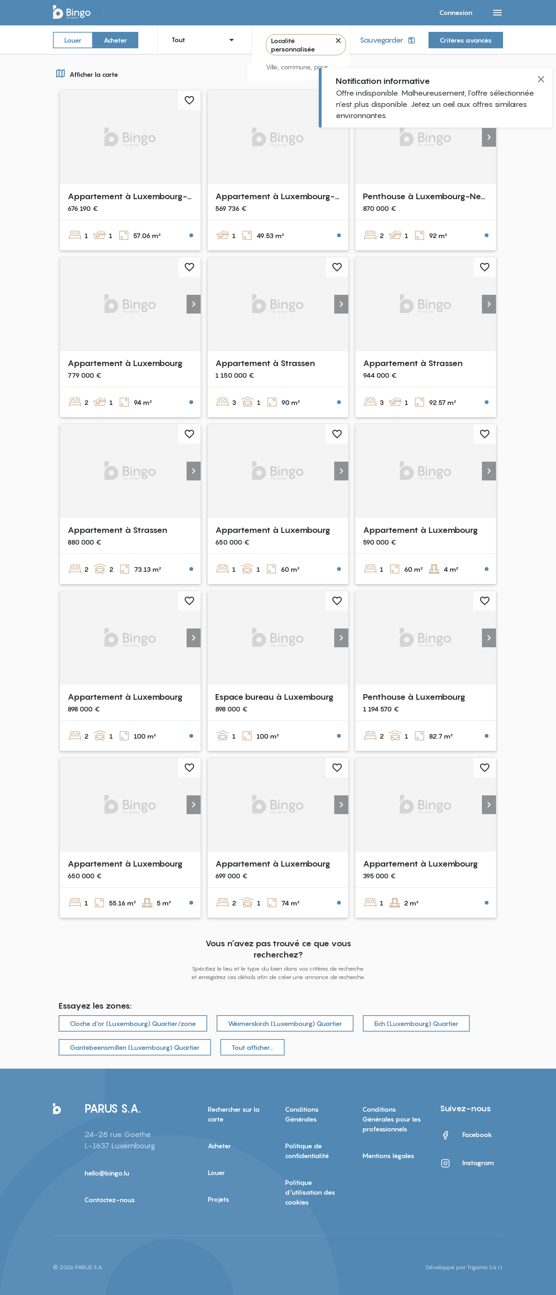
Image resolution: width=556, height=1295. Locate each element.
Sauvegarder (388, 40)
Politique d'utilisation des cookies (310, 1192)
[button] (489, 137)
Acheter (115, 39)
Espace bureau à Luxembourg (274, 697)
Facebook (466, 1135)
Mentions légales (388, 1156)
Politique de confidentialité (307, 1151)
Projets (218, 1199)
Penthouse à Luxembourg (414, 697)
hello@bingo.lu (106, 1173)
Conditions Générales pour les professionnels (391, 1119)
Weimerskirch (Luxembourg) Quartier (285, 1023)
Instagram (467, 1163)
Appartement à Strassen (265, 363)
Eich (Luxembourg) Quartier (416, 1023)
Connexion (456, 12)
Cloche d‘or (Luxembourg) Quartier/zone (133, 1023)
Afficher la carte (85, 73)
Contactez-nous (109, 1200)
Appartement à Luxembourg (125, 363)
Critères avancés (466, 40)
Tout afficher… (252, 1047)
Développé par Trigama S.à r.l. (464, 1267)
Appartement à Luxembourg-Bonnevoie (149, 196)
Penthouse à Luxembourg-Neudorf (433, 196)
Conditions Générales (302, 1114)
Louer (73, 39)
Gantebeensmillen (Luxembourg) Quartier (135, 1047)
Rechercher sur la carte (234, 1114)
